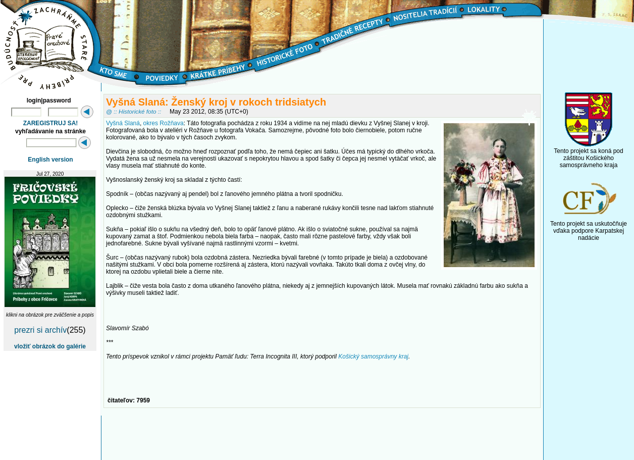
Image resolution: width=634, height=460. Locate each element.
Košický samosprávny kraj (373, 356)
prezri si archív (40, 330)
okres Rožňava (163, 123)
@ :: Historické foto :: (133, 111)
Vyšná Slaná (123, 123)
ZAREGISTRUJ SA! (50, 123)
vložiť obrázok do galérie (50, 346)
